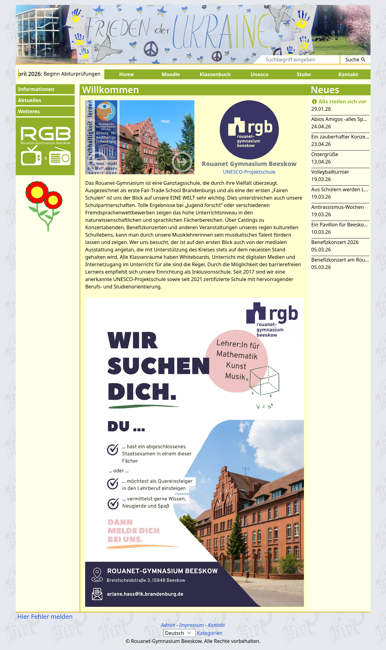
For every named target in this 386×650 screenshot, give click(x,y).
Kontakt (216, 625)
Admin (168, 625)
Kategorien (209, 633)
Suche (355, 59)
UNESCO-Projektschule (249, 171)
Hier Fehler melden (44, 616)
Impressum (191, 625)
